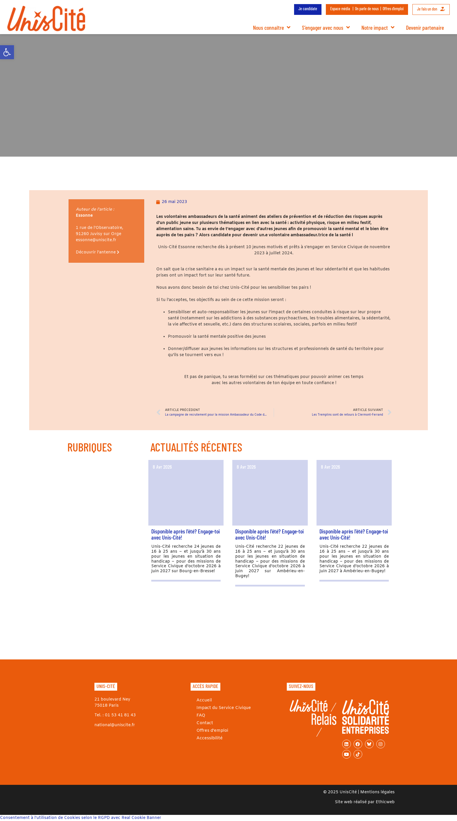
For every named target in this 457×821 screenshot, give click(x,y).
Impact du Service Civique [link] (222, 707)
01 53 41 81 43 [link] (120, 715)
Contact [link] (204, 723)
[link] (7, 52)
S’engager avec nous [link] (326, 27)
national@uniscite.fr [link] (114, 725)
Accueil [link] (203, 700)
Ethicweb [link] (385, 802)
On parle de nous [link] (367, 8)
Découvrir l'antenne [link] (97, 252)
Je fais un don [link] (431, 8)
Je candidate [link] (307, 8)
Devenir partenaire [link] (425, 27)
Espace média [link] (340, 8)
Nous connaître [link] (271, 27)
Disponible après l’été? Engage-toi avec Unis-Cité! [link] (185, 534)
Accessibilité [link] (209, 738)
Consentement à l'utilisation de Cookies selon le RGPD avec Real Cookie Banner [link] (80, 818)
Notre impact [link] (377, 27)
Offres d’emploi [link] (393, 8)
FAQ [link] (200, 715)
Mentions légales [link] (377, 792)
